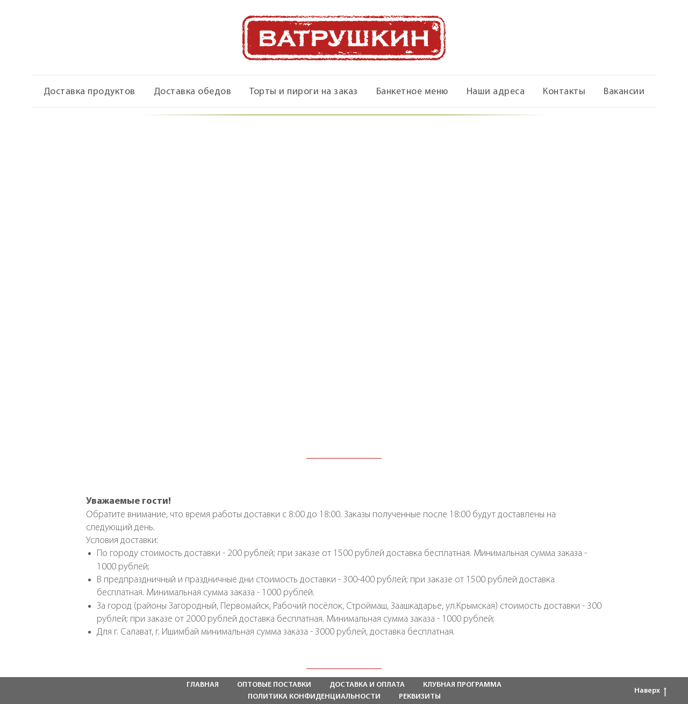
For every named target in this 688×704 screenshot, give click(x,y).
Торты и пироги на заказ (303, 92)
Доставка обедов (193, 92)
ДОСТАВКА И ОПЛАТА (367, 685)
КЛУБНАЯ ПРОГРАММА (462, 685)
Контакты (564, 92)
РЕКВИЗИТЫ (420, 697)
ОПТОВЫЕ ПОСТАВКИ (274, 685)
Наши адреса (496, 92)
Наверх (650, 691)
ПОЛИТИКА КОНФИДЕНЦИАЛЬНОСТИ (314, 697)
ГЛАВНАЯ (203, 685)
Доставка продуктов (89, 92)
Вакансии (624, 92)
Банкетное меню (412, 92)
